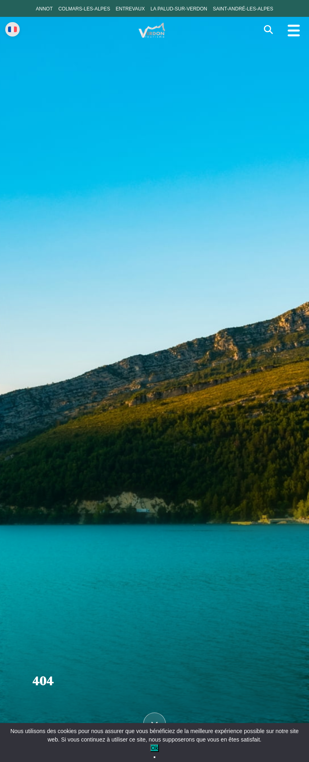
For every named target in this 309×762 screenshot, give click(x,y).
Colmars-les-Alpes (84, 9)
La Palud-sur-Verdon (178, 9)
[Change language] (12, 29)
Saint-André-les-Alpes (243, 9)
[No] (154, 757)
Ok (154, 748)
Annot (44, 9)
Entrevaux (130, 9)
